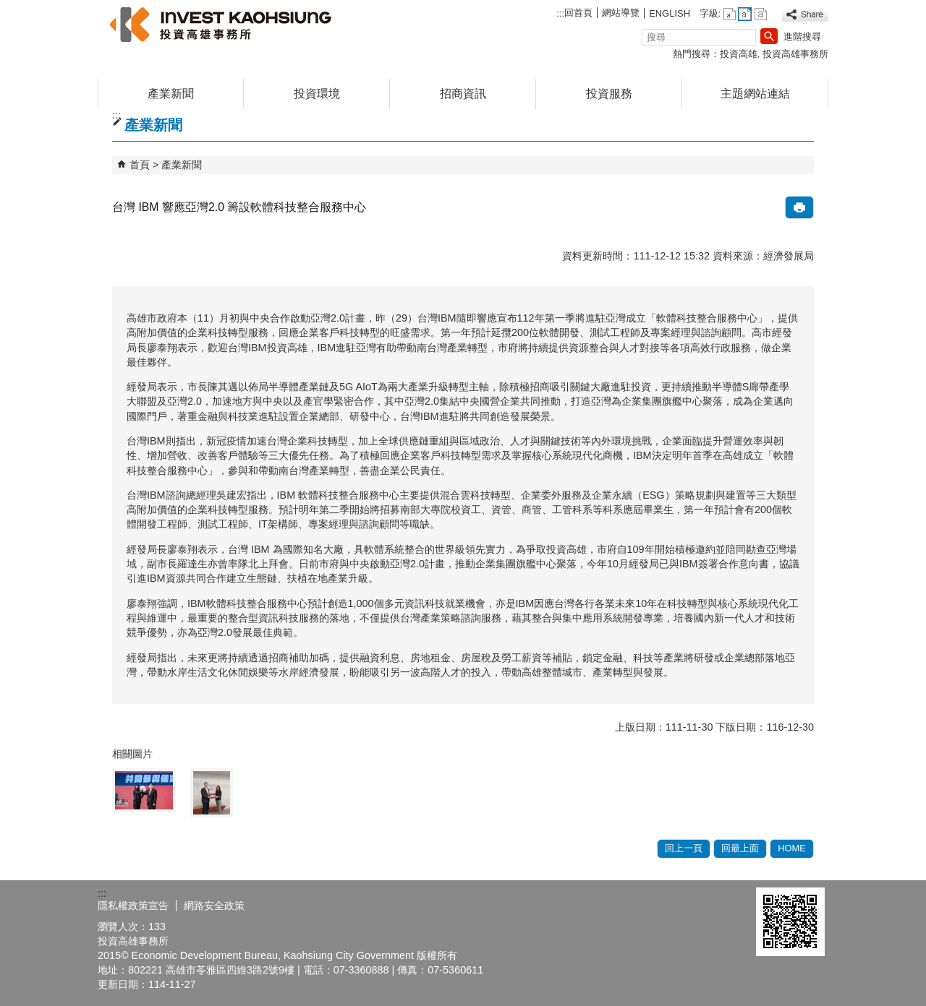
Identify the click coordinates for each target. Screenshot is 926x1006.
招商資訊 (463, 93)
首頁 (139, 165)
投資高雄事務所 (795, 53)
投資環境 (317, 93)
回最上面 (740, 848)
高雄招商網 (220, 24)
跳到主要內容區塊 (7, 7)
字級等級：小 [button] (729, 14)
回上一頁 (683, 848)
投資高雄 (738, 53)
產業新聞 (171, 93)
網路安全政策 (214, 905)
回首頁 (578, 12)
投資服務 (609, 93)
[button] (769, 36)
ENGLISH (669, 13)
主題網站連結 (755, 93)
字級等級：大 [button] (761, 14)
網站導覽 (621, 12)
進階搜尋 (802, 36)
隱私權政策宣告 (133, 905)
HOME (792, 848)
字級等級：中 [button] (745, 14)
